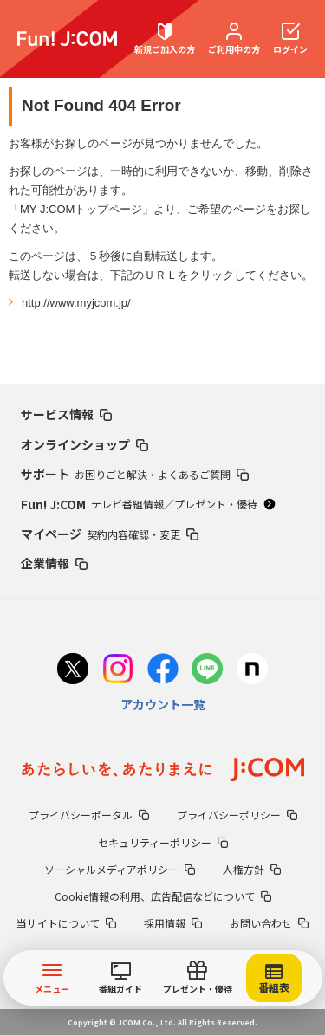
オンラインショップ (84, 444)
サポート (135, 473)
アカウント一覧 (162, 704)
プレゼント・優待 (197, 978)
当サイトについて (66, 922)
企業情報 (54, 563)
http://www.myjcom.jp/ (76, 302)
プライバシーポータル (89, 814)
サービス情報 (66, 414)
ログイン (290, 39)
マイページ (109, 533)
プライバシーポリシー (237, 814)
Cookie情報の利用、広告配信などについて (163, 896)
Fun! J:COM (148, 504)
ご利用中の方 (234, 39)
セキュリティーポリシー (163, 842)
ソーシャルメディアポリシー (119, 869)
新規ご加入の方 (164, 39)
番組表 (274, 979)
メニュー (52, 978)
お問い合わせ (269, 922)
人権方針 (252, 869)
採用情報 (173, 922)
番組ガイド (120, 978)
